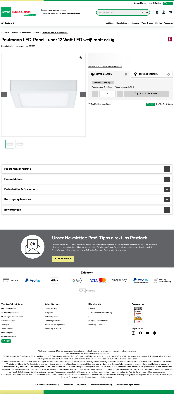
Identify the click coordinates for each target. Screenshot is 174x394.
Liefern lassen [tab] (110, 74)
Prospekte (168, 23)
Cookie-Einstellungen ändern (128, 384)
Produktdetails (7, 46)
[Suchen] (147, 12)
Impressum (82, 384)
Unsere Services (51, 308)
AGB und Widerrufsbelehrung (100, 312)
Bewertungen (87, 210)
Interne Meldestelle (8, 337)
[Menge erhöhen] (120, 94)
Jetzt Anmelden (63, 259)
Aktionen (135, 23)
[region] (43, 101)
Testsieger (5, 325)
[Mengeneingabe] (107, 94)
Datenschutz (68, 384)
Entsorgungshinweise (87, 199)
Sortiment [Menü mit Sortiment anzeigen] (7, 23)
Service (158, 23)
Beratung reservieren (70, 13)
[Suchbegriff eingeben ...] (123, 12)
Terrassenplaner (51, 316)
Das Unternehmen (8, 308)
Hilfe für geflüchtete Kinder (12, 316)
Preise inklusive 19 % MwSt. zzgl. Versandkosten (105, 66)
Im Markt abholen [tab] (153, 74)
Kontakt (91, 308)
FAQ (90, 316)
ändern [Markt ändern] (63, 10)
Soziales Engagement (10, 312)
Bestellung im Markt (53, 329)
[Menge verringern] (95, 94)
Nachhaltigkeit (7, 333)
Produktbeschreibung (87, 169)
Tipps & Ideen (147, 23)
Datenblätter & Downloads (87, 189)
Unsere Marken (140, 3)
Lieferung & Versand (96, 325)
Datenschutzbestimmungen (114, 250)
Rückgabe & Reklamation (98, 321)
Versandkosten (79, 351)
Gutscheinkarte (122, 23)
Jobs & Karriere (155, 3)
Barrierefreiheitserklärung (101, 384)
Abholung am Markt (53, 321)
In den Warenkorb (147, 93)
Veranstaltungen (8, 321)
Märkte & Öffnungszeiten (55, 325)
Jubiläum (110, 23)
